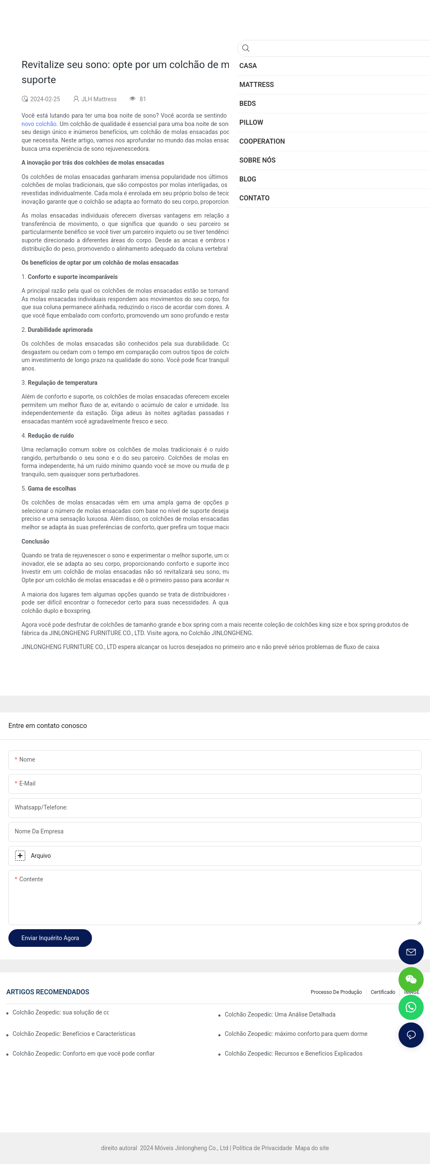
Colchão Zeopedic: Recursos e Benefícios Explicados (293, 1053)
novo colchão (38, 124)
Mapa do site (311, 1148)
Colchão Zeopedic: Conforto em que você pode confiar (84, 1053)
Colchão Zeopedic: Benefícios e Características (74, 1033)
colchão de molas (364, 124)
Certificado (383, 992)
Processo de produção (336, 992)
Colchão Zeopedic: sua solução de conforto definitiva (61, 1012)
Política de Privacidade (263, 1148)
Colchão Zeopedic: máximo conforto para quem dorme (296, 1033)
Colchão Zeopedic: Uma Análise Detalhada (280, 1014)
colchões (256, 140)
